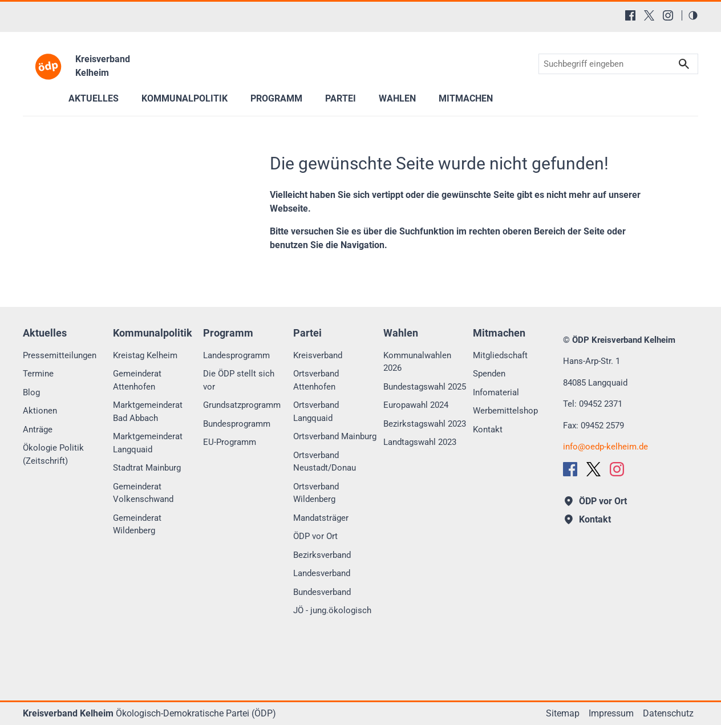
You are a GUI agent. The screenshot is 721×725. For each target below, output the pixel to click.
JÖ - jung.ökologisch (332, 610)
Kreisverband (317, 355)
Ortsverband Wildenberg (316, 493)
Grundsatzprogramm (242, 405)
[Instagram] (668, 15)
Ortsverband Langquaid (316, 411)
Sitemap (563, 713)
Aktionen (40, 411)
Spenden (489, 373)
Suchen (684, 64)
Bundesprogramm (236, 424)
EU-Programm (229, 442)
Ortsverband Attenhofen (316, 380)
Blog (31, 392)
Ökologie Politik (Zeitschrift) (53, 454)
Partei (340, 98)
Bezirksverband (322, 555)
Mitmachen (466, 98)
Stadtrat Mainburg (147, 468)
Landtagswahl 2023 (419, 442)
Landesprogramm (236, 355)
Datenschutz (668, 713)
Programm (276, 98)
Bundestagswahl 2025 (424, 387)
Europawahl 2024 (415, 405)
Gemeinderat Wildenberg (137, 524)
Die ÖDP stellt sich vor (238, 380)
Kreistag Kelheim (145, 355)
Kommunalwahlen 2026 (417, 362)
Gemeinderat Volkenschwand (143, 493)
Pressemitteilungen (59, 355)
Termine (38, 373)
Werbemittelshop (505, 411)
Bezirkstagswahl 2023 (424, 424)
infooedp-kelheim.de (605, 447)
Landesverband (321, 573)
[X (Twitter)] (649, 15)
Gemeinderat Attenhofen (137, 380)
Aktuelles (93, 98)
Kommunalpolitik (184, 98)
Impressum (611, 713)
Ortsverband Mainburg (334, 436)
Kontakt (488, 429)
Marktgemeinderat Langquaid (148, 443)
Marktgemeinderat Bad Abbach (148, 411)
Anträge (37, 429)
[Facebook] (630, 15)
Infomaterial (496, 392)
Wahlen (397, 98)
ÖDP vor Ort (315, 536)
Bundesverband (322, 592)
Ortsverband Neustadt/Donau (324, 461)
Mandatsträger (321, 518)
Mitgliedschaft (500, 355)
